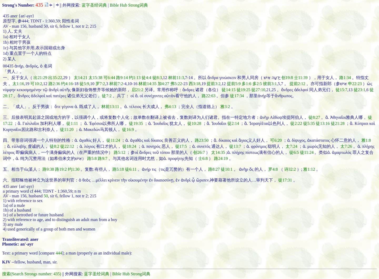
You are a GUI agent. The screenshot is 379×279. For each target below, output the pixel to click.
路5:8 (92, 158)
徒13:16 (323, 123)
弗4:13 (170, 106)
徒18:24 (129, 146)
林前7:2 (116, 83)
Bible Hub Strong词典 (129, 5)
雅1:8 (366, 140)
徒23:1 (359, 89)
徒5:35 (309, 123)
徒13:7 (235, 146)
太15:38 (95, 77)
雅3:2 (225, 106)
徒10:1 (226, 169)
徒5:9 (84, 83)
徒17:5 (181, 146)
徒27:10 (258, 89)
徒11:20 (67, 129)
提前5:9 (234, 83)
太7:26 (346, 146)
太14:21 (80, 77)
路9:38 (48, 169)
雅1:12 (309, 169)
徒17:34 (237, 96)
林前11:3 (176, 77)
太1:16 (18, 83)
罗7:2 (100, 83)
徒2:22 (296, 123)
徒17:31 (285, 180)
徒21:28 (338, 123)
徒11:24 (113, 140)
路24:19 (221, 158)
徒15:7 (341, 89)
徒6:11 (131, 169)
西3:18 (194, 83)
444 (59, 253)
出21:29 (40, 77)
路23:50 (201, 140)
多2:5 (257, 83)
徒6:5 (294, 152)
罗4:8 (273, 169)
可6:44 (109, 77)
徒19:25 (243, 89)
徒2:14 (233, 123)
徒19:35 (136, 123)
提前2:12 (297, 83)
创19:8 (287, 77)
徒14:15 (228, 89)
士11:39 (301, 77)
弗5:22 (176, 83)
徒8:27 (314, 117)
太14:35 (218, 152)
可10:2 (36, 83)
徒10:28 (194, 123)
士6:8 (203, 158)
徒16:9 (128, 129)
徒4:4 (146, 77)
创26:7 (199, 152)
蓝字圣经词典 (94, 5)
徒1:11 (72, 123)
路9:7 (102, 158)
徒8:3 (157, 77)
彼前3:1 (270, 83)
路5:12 (119, 152)
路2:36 (54, 83)
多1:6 (246, 83)
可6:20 (276, 140)
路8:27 (214, 169)
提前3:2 (213, 83)
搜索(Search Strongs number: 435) (31, 274)
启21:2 (137, 89)
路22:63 (208, 96)
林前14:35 (147, 83)
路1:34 (345, 77)
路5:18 (118, 169)
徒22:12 (67, 146)
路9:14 (122, 77)
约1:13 (135, 77)
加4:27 (163, 83)
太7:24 (291, 146)
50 (46, 196)
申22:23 (355, 83)
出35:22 (55, 77)
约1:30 (73, 169)
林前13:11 (110, 106)
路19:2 (61, 169)
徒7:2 (106, 96)
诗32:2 (290, 169)
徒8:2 (54, 146)
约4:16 (67, 83)
